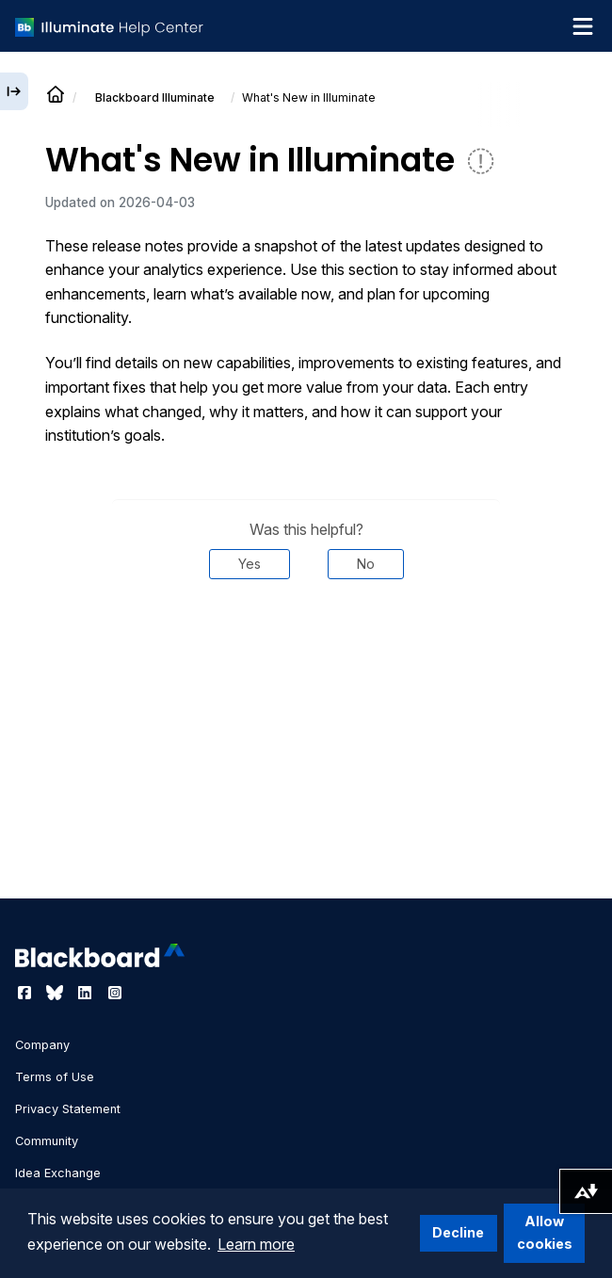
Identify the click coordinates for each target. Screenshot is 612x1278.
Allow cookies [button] (544, 1232)
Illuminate (155, 97)
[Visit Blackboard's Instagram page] (114, 992)
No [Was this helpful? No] (366, 564)
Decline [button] (458, 1232)
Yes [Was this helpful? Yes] (249, 564)
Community (46, 1141)
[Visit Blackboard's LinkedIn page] (86, 992)
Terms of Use (54, 1077)
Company (42, 1045)
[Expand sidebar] (14, 91)
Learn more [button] (256, 1244)
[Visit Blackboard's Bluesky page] (56, 992)
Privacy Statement (68, 1109)
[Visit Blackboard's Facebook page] (26, 992)
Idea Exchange (58, 1173)
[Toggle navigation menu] (582, 26)
